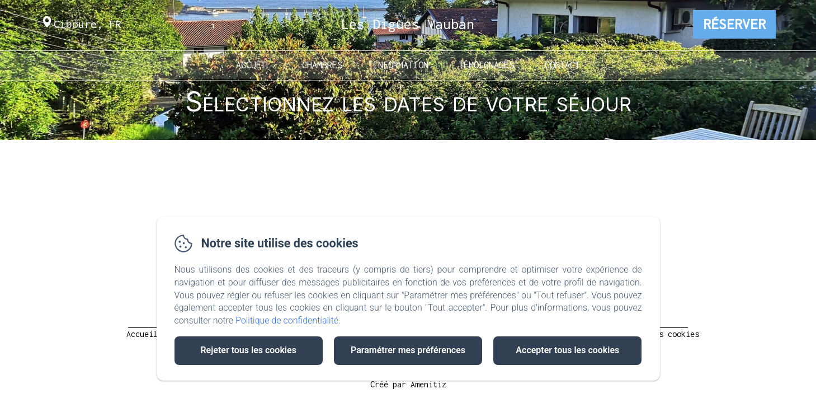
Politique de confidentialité (286, 320)
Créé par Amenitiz (408, 384)
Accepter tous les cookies (567, 350)
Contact (562, 64)
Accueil (253, 64)
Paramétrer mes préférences (408, 350)
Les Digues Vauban (407, 24)
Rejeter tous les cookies (248, 350)
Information (400, 64)
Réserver (734, 24)
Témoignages (486, 64)
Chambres (322, 64)
